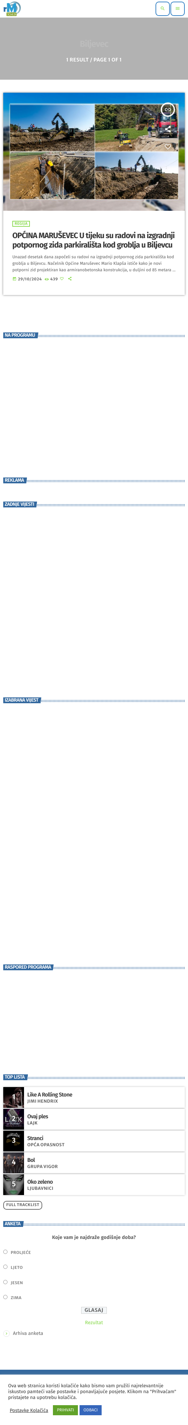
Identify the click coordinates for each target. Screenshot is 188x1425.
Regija (21, 224)
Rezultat (94, 1322)
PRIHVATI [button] (65, 1410)
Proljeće (21, 1252)
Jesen (17, 1283)
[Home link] (12, 8)
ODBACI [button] (90, 1410)
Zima (16, 1298)
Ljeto (17, 1267)
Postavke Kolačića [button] (29, 1410)
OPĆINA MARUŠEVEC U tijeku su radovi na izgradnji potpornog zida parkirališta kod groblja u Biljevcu (93, 240)
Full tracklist (22, 1205)
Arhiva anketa (28, 1333)
